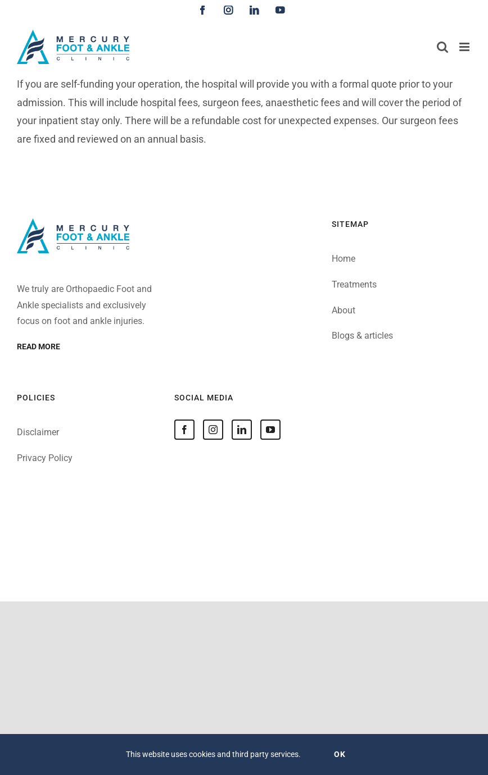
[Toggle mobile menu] (465, 47)
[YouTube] (270, 430)
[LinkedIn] (242, 430)
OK (340, 754)
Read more (38, 346)
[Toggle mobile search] (442, 47)
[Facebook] (184, 430)
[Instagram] (213, 430)
